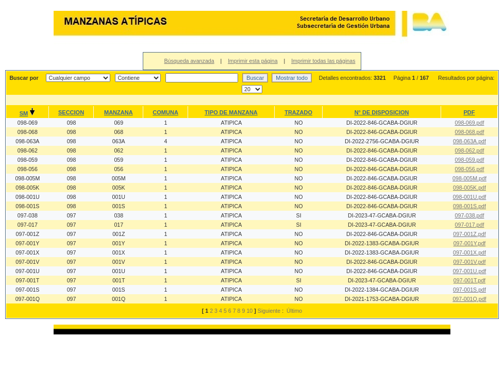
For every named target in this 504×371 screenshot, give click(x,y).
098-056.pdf (469, 169)
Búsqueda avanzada (189, 61)
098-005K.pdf (469, 187)
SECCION (71, 112)
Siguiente (269, 311)
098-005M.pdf (469, 178)
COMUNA (165, 112)
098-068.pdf (469, 132)
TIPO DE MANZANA (231, 112)
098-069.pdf (469, 123)
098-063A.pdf (469, 141)
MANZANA (118, 112)
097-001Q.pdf (469, 299)
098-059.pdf (469, 160)
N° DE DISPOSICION (382, 112)
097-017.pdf (469, 225)
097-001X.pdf (469, 252)
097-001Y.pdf (469, 243)
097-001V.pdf (469, 262)
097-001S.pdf (469, 289)
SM (24, 113)
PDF (469, 112)
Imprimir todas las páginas (323, 61)
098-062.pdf (469, 150)
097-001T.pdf (469, 280)
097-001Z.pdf (469, 234)
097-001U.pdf (469, 271)
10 (249, 311)
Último (294, 311)
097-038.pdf (469, 215)
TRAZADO (298, 112)
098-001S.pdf (469, 206)
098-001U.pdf (469, 197)
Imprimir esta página (253, 61)
